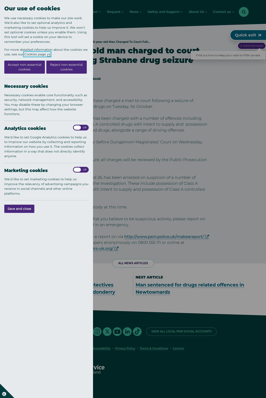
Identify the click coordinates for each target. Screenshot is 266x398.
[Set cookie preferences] (7, 391)
